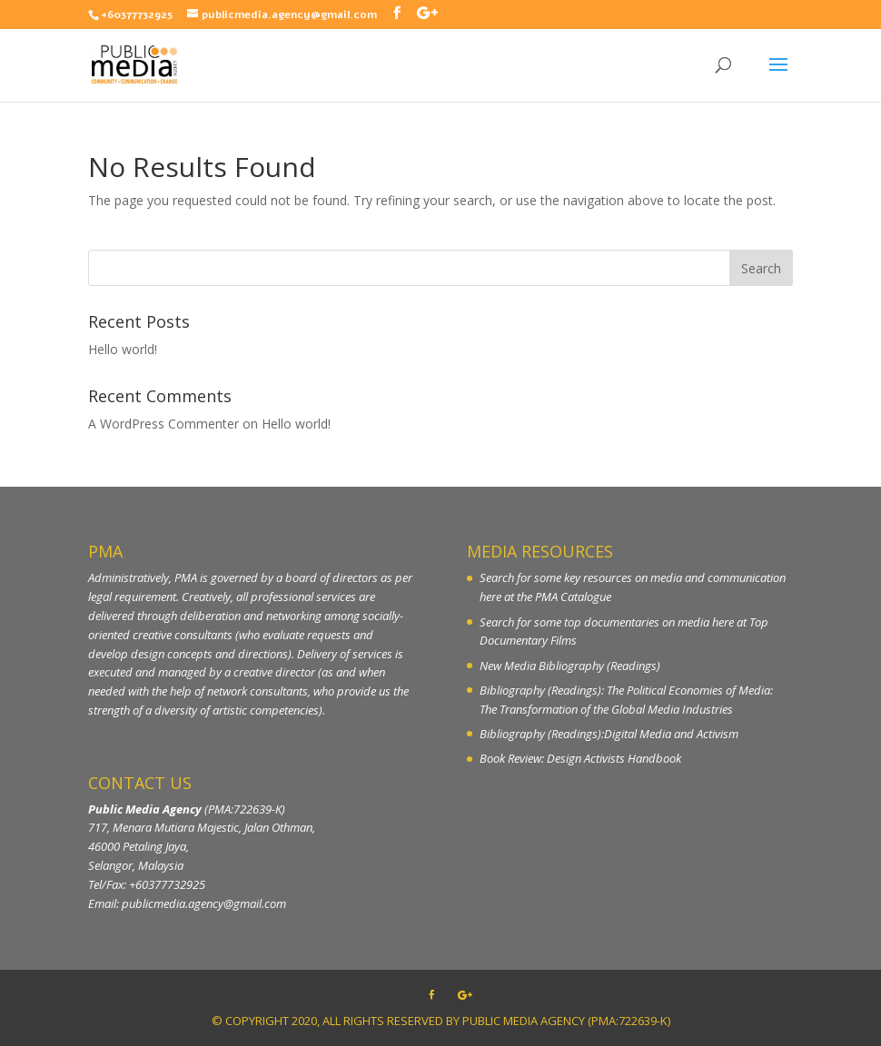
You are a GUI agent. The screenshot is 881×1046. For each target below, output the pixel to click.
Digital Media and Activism (671, 733)
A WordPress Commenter (163, 423)
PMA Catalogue (573, 596)
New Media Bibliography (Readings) (570, 665)
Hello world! (122, 349)
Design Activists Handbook (614, 758)
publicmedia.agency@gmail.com (204, 903)
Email (102, 903)
